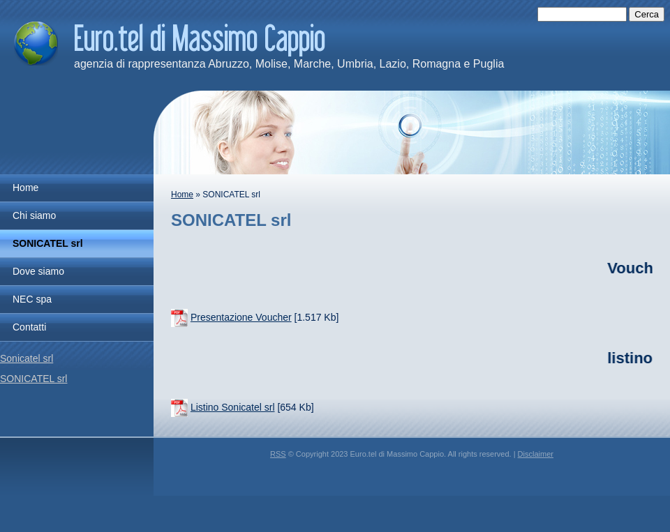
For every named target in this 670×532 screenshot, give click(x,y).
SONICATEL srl (48, 243)
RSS (278, 454)
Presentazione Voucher (241, 317)
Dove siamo (38, 271)
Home (182, 194)
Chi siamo (34, 215)
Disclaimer (535, 454)
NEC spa (32, 299)
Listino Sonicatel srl (233, 407)
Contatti (29, 327)
